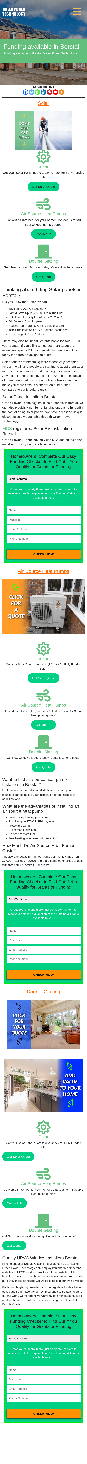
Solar (43, 166)
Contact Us (43, 234)
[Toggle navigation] (78, 9)
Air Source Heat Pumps (43, 213)
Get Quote (43, 277)
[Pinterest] (49, 92)
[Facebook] (25, 92)
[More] (61, 92)
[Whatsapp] (37, 92)
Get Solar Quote (43, 186)
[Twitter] (31, 92)
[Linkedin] (43, 92)
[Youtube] (55, 92)
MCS (7, 428)
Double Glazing (43, 261)
